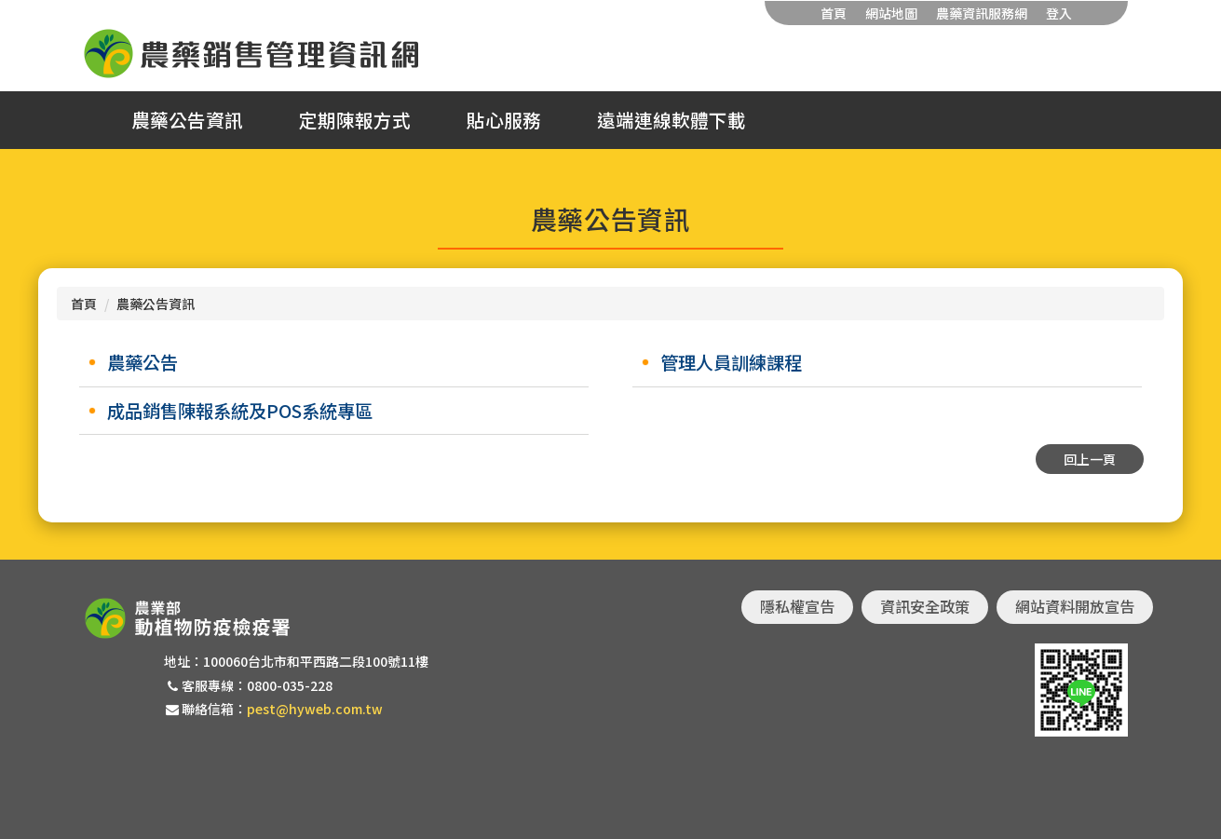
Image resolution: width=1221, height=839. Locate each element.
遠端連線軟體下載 (671, 120)
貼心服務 (504, 120)
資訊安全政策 (925, 606)
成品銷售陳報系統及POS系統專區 (240, 411)
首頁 (834, 13)
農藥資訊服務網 (981, 13)
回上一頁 (1090, 459)
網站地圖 (891, 13)
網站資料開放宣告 (1074, 606)
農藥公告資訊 (187, 120)
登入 (1059, 13)
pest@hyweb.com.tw (315, 708)
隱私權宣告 (797, 606)
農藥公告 (142, 362)
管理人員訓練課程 (731, 362)
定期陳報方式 (355, 120)
